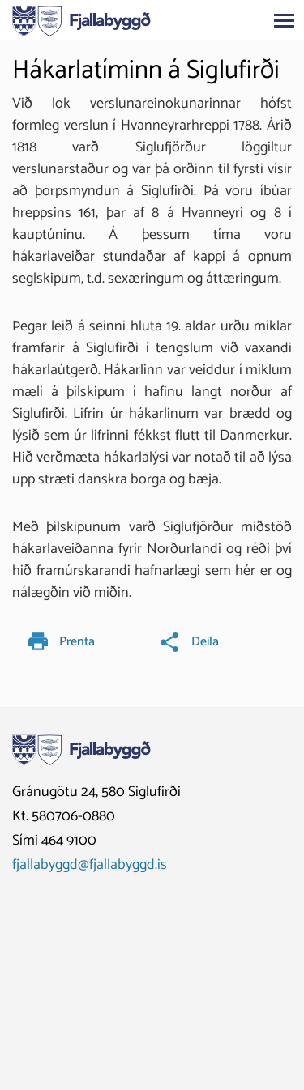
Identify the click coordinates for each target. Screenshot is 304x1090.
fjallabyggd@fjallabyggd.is (89, 865)
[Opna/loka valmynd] (283, 20)
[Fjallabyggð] (81, 19)
